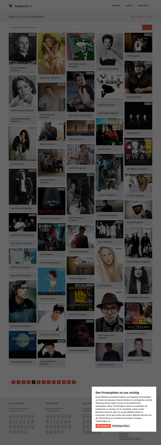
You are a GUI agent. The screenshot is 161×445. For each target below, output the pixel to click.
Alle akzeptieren (103, 426)
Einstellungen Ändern (120, 426)
